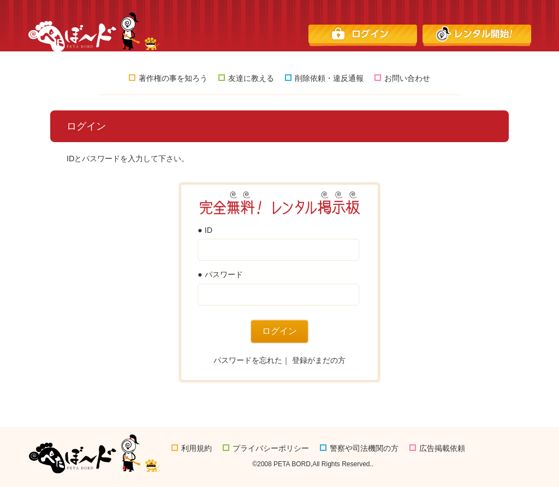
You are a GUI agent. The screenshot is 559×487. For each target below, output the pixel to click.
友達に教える (246, 78)
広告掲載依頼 (437, 448)
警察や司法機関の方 (359, 448)
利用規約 (191, 448)
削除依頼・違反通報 (324, 78)
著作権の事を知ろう (168, 78)
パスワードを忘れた (247, 360)
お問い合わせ (402, 78)
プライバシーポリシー (266, 448)
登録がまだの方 (319, 360)
